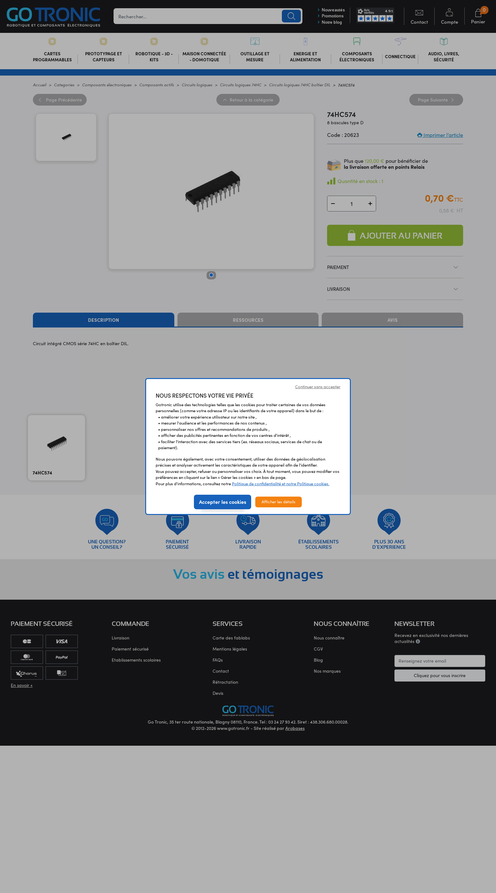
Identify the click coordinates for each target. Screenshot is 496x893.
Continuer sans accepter (317, 386)
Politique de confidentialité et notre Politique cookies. (280, 483)
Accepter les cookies (222, 501)
